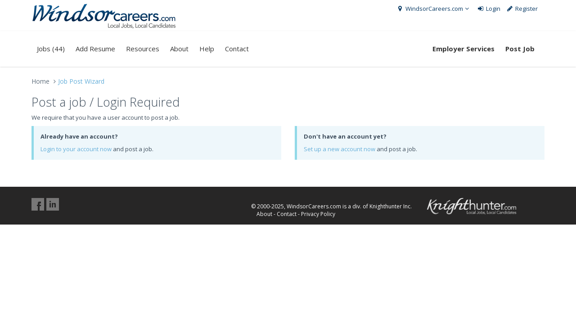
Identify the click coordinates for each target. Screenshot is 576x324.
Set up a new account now (339, 149)
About (179, 48)
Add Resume (95, 48)
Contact (237, 48)
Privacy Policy (318, 214)
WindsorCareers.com (433, 8)
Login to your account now (76, 149)
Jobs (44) (51, 48)
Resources (142, 48)
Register (522, 8)
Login (488, 8)
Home (41, 81)
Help (206, 48)
